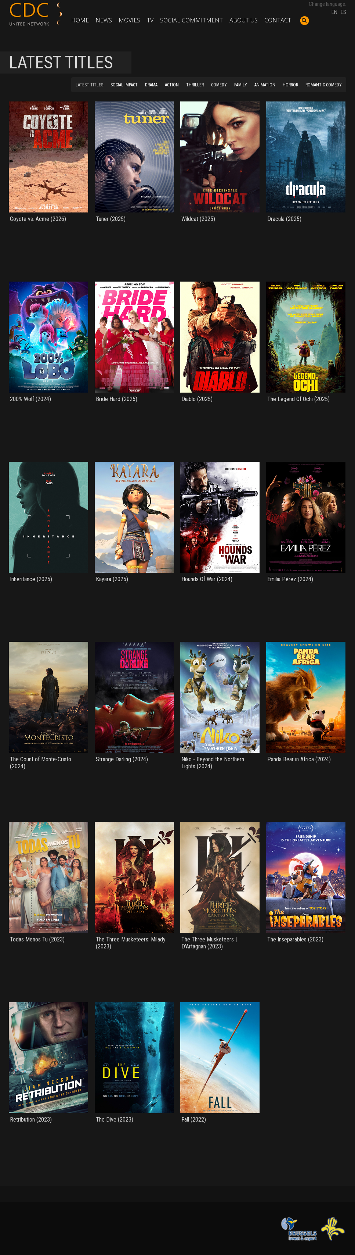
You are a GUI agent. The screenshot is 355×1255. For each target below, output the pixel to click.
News (103, 20)
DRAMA (151, 84)
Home (80, 20)
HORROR (290, 84)
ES (343, 12)
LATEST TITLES (89, 84)
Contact (277, 20)
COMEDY (219, 84)
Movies (129, 20)
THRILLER (195, 84)
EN (334, 12)
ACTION (172, 84)
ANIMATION (264, 84)
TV (150, 20)
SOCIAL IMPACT (124, 84)
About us (243, 20)
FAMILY (240, 84)
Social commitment (191, 20)
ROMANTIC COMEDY (323, 84)
